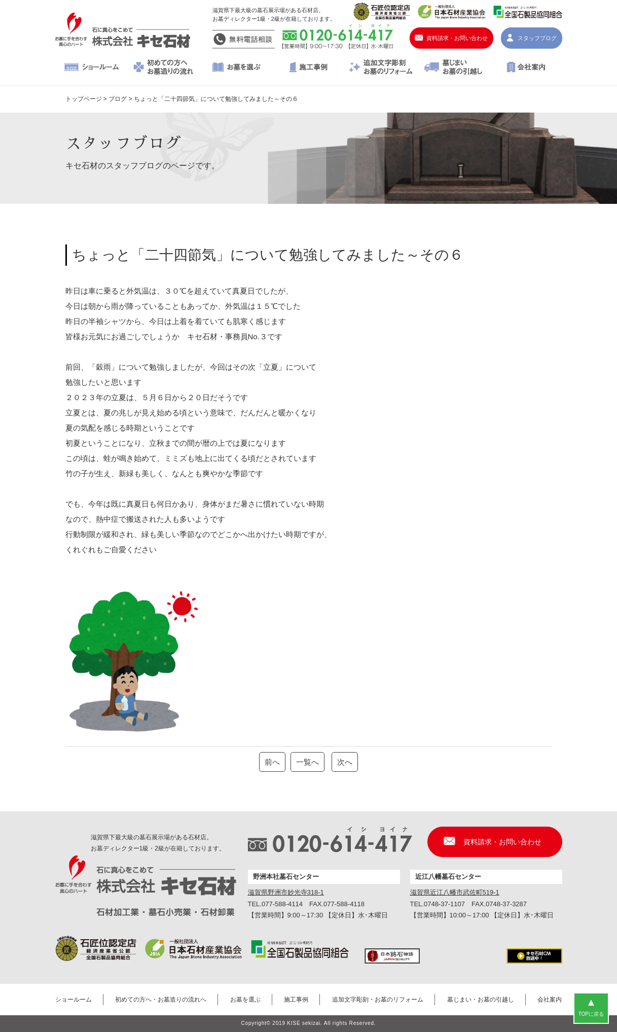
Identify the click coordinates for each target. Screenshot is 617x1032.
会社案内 (526, 68)
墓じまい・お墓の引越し (453, 68)
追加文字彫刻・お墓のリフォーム (381, 68)
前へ (272, 762)
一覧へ (307, 762)
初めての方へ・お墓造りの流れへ (163, 68)
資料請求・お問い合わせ (457, 38)
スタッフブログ (537, 38)
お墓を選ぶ (236, 68)
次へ (344, 762)
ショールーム (91, 68)
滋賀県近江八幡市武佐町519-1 (454, 892)
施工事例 (308, 68)
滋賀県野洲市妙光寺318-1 (286, 892)
